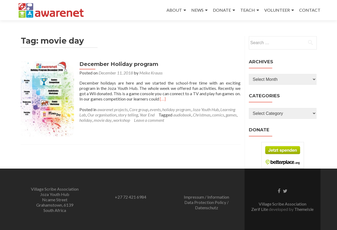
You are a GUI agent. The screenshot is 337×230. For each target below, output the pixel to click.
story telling (128, 114)
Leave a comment (149, 120)
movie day (103, 120)
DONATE (222, 9)
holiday (85, 120)
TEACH (247, 9)
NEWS (197, 9)
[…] (163, 98)
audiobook (182, 114)
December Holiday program (118, 64)
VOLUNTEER (277, 9)
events (155, 109)
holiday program (176, 109)
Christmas (201, 114)
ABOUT (174, 9)
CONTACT (309, 9)
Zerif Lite (260, 209)
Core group (138, 109)
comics (218, 114)
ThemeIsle (304, 209)
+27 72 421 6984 (130, 196)
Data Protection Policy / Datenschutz (206, 205)
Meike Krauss (151, 72)
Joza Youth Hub (205, 109)
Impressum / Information (206, 196)
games (231, 114)
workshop (121, 120)
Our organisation (101, 114)
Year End (147, 114)
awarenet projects (112, 109)
